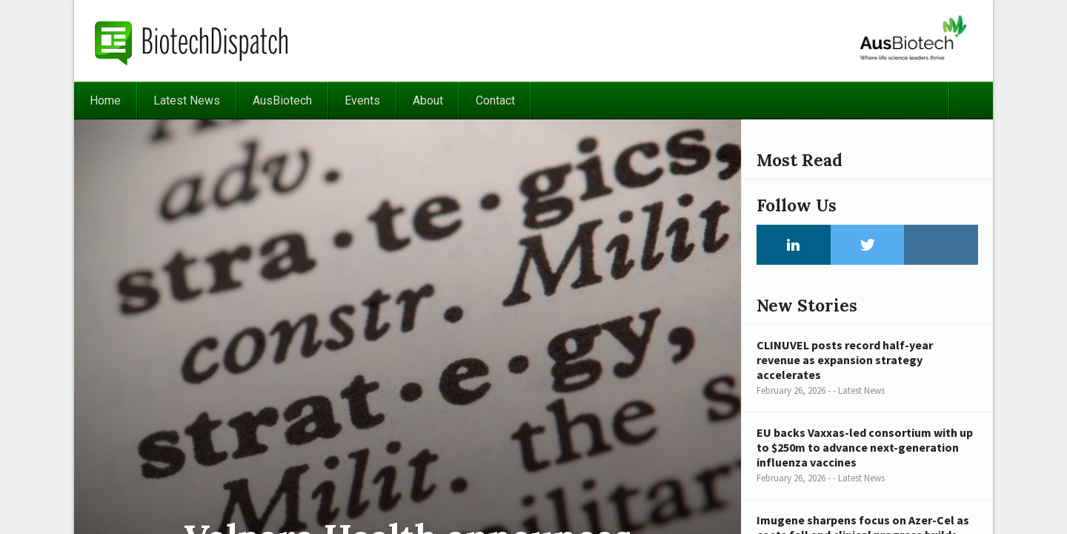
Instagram (941, 245)
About (428, 100)
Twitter (868, 245)
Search (970, 100)
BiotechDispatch (192, 41)
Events (362, 100)
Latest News (186, 100)
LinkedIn (794, 245)
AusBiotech (282, 100)
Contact (495, 100)
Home (105, 100)
